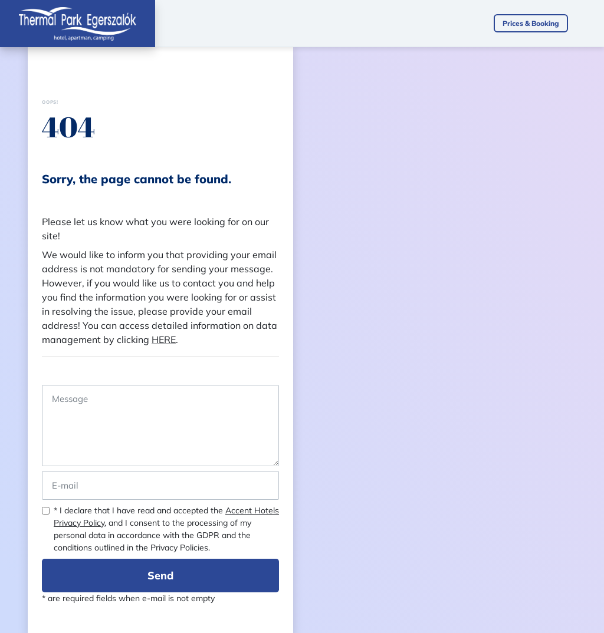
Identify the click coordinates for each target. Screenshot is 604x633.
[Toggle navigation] (592, 23)
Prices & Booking (531, 23)
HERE (164, 339)
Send (160, 575)
